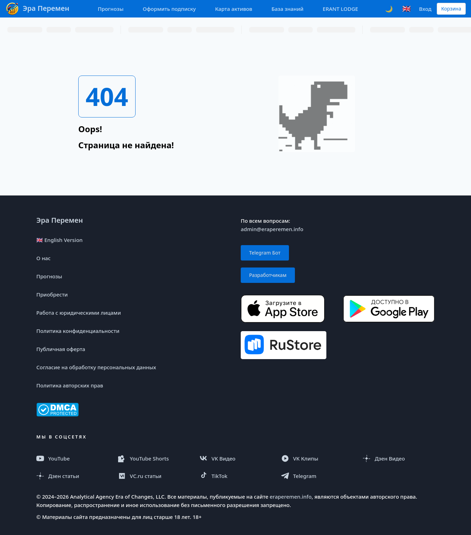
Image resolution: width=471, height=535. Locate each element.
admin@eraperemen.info (272, 229)
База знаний (287, 8)
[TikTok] (235, 476)
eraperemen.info (291, 496)
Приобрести (52, 294)
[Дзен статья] (72, 476)
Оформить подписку (169, 8)
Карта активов (233, 8)
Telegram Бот (265, 252)
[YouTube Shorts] (154, 458)
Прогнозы (111, 8)
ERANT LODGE (340, 8)
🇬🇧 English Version (59, 239)
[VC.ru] (154, 476)
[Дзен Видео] (399, 458)
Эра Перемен (59, 220)
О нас (43, 258)
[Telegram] (317, 476)
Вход (425, 8)
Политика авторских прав (69, 385)
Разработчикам (268, 275)
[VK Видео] (235, 458)
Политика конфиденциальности (77, 330)
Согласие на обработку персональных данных (96, 367)
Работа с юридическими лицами (78, 312)
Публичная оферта (60, 348)
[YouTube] (72, 458)
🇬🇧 (406, 8)
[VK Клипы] (317, 458)
